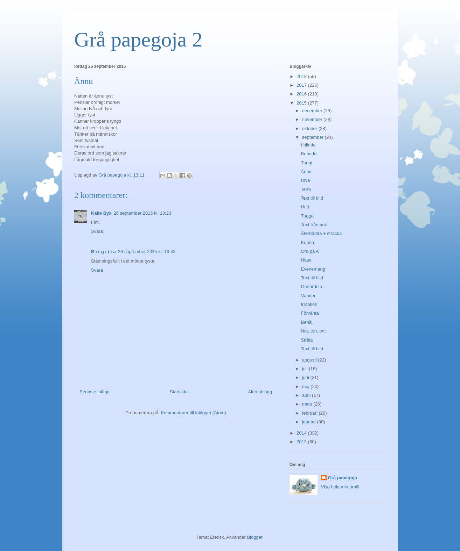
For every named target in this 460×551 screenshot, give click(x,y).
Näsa (306, 260)
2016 (302, 93)
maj (306, 386)
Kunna (307, 242)
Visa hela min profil (340, 486)
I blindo (308, 145)
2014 (302, 433)
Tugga (307, 216)
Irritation (309, 304)
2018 (302, 76)
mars (308, 404)
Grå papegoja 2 (138, 39)
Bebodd (308, 153)
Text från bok (314, 224)
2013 (302, 441)
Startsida (179, 391)
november (312, 119)
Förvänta (310, 313)
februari (310, 413)
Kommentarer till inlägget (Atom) (193, 412)
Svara (97, 231)
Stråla (307, 340)
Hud (305, 206)
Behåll (307, 322)
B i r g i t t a (103, 251)
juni (306, 377)
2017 (302, 85)
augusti (310, 360)
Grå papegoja (342, 477)
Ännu (306, 171)
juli (305, 368)
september (313, 137)
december (312, 110)
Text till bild (312, 198)
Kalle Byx (101, 213)
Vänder (308, 295)
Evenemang (313, 269)
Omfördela (311, 286)
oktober (310, 128)
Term (306, 189)
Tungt (306, 162)
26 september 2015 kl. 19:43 (147, 251)
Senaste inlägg (94, 391)
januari (309, 421)
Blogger (254, 537)
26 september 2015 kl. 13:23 (143, 213)
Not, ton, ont (313, 331)
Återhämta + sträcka (321, 233)
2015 (302, 103)
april (307, 395)
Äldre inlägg (260, 391)
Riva (305, 180)
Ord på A (310, 251)
